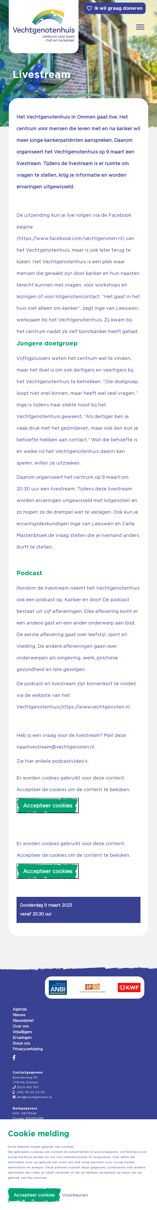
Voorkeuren (75, 1195)
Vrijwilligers (22, 1032)
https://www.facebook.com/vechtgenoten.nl (70, 238)
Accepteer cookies (47, 805)
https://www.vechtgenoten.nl (95, 707)
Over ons (21, 1026)
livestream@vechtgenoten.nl (61, 747)
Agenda (20, 1009)
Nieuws (19, 1015)
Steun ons (21, 1043)
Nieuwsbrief (23, 1021)
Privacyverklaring (28, 1049)
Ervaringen (22, 1038)
